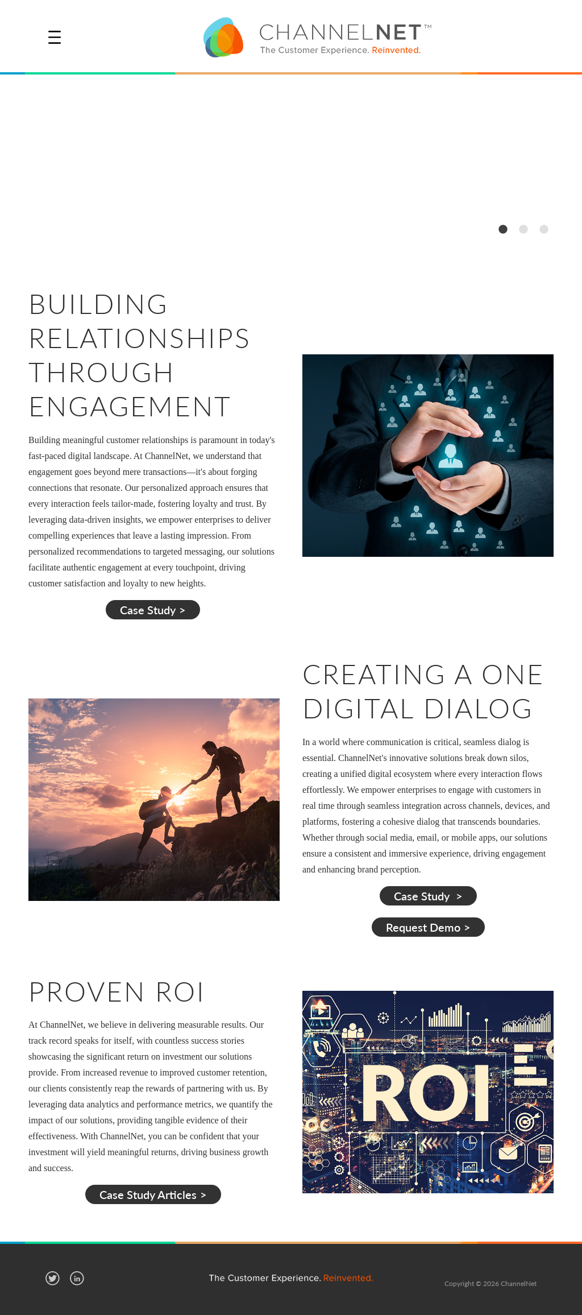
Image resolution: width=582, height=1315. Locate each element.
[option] (291, 164)
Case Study (148, 610)
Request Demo (423, 927)
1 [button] (502, 228)
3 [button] (543, 228)
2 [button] (522, 228)
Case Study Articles (148, 1194)
